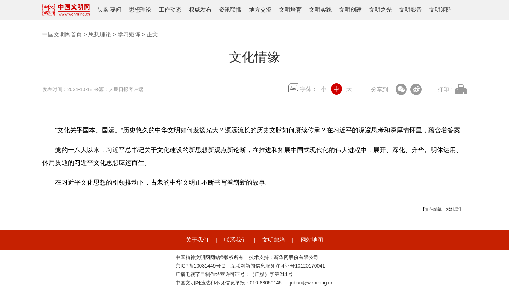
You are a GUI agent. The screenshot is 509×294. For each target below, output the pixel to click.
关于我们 (197, 240)
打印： (446, 89)
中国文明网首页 (62, 34)
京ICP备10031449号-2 (200, 266)
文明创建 (350, 10)
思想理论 (140, 10)
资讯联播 (230, 10)
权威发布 (200, 10)
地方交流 (260, 10)
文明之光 (380, 10)
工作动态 (170, 10)
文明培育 (290, 10)
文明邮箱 (273, 240)
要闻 (115, 10)
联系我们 (235, 240)
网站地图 (311, 240)
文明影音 (410, 10)
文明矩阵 (440, 10)
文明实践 (320, 10)
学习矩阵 (128, 34)
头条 (103, 10)
